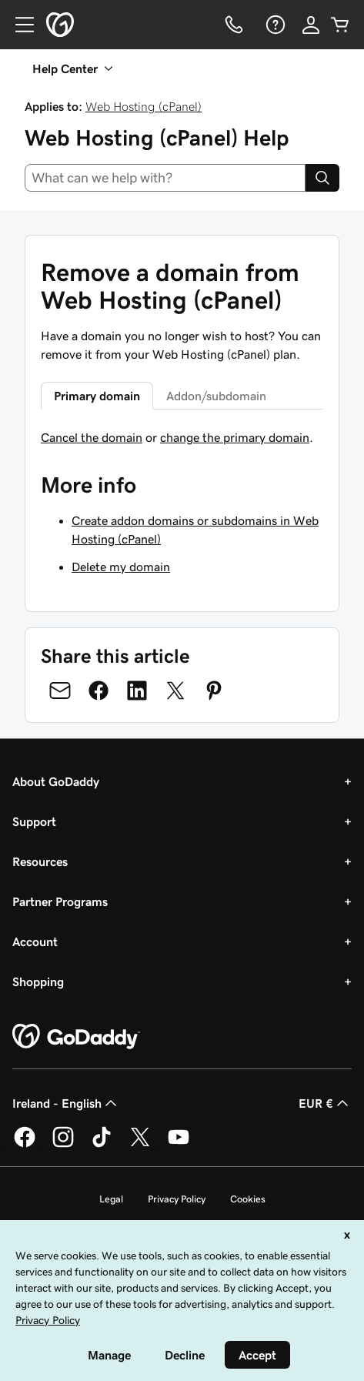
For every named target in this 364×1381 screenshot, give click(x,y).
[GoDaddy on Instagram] (63, 1145)
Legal (111, 1199)
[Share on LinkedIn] (137, 690)
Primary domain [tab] (97, 396)
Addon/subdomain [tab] (216, 396)
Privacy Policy (176, 1199)
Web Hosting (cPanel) (143, 106)
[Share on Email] (60, 690)
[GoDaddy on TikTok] (101, 1145)
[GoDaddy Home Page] (76, 1037)
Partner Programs (60, 901)
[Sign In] (311, 24)
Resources (40, 861)
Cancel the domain (91, 437)
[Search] (322, 178)
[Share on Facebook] (98, 690)
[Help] (274, 24)
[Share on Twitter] (175, 690)
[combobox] (165, 178)
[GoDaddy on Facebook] (24, 1145)
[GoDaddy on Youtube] (178, 1145)
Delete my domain (121, 566)
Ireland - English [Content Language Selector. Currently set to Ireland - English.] (66, 1103)
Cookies (247, 1199)
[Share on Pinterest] (214, 690)
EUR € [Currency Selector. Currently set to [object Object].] (325, 1103)
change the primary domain (234, 437)
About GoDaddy (55, 781)
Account (35, 941)
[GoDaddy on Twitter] (140, 1145)
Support (34, 821)
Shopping (38, 981)
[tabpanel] (182, 437)
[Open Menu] (18, 24)
